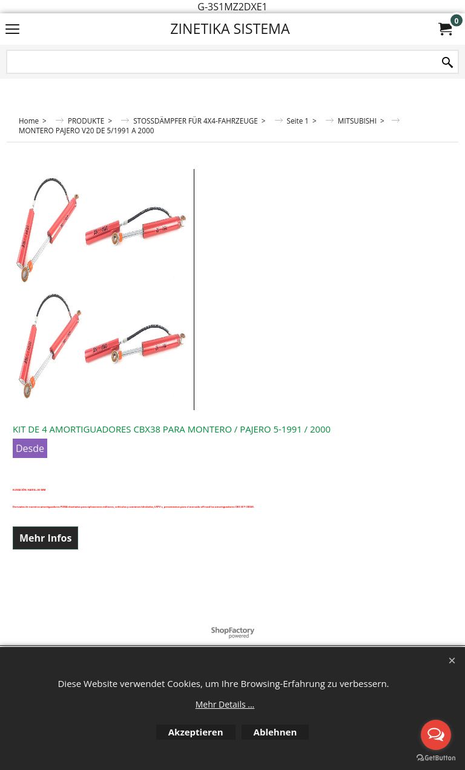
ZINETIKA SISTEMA (229, 28)
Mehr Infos (45, 538)
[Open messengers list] (436, 735)
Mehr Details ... (225, 704)
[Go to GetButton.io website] (436, 758)
